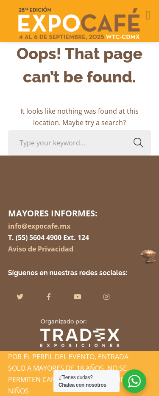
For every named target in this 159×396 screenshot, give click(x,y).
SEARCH (135, 142)
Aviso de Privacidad (40, 249)
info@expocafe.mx (39, 226)
